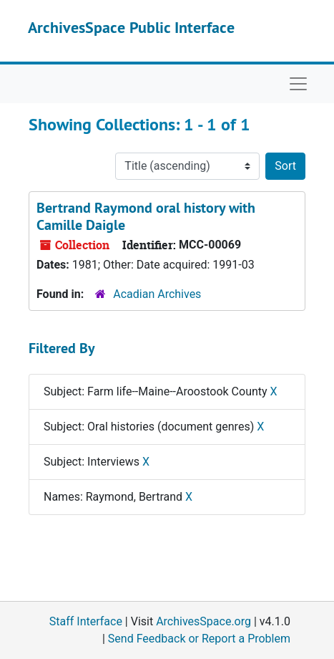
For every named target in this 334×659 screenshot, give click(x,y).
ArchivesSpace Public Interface (131, 27)
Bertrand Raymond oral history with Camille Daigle (145, 216)
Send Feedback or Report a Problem (199, 638)
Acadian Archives (157, 294)
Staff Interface (85, 621)
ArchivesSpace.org (203, 621)
